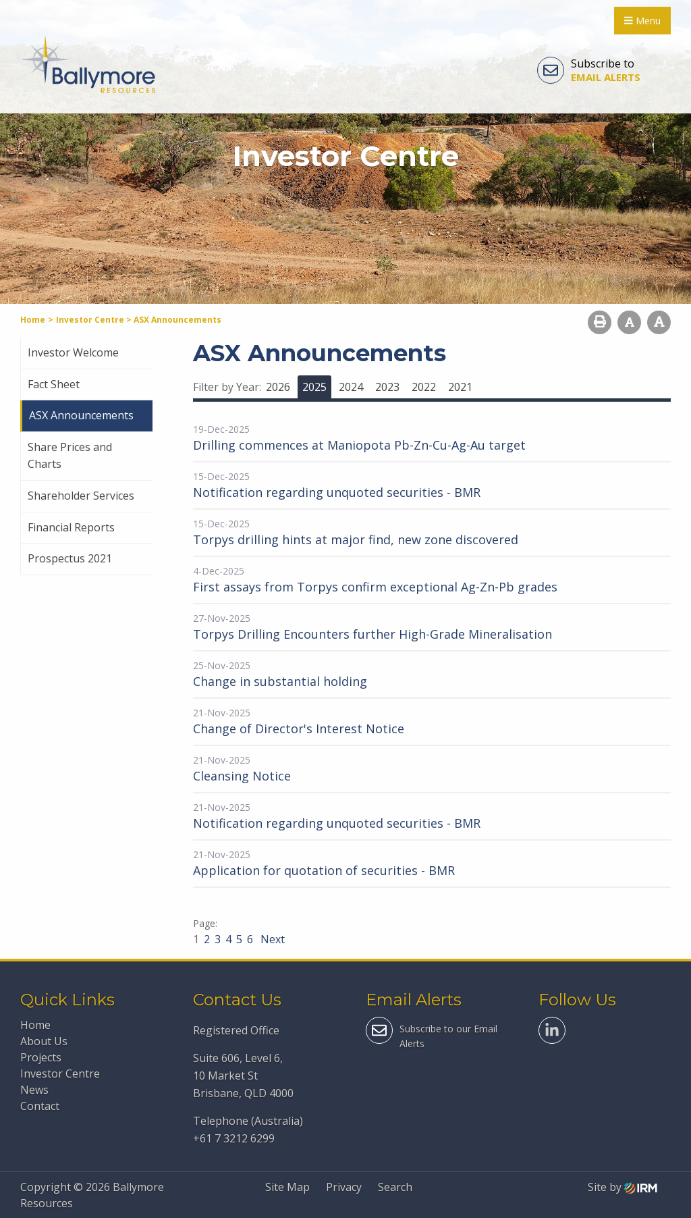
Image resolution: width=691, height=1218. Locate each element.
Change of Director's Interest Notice (298, 728)
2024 (351, 386)
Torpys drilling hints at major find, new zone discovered (355, 539)
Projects (40, 1057)
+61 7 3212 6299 (234, 1138)
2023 (387, 386)
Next (271, 939)
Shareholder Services (81, 495)
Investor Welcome (73, 352)
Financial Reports (71, 527)
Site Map (287, 1187)
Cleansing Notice (242, 776)
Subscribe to (588, 70)
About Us (43, 1041)
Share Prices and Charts (70, 456)
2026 (278, 386)
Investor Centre (60, 1073)
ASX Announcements (81, 415)
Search (395, 1187)
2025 (314, 386)
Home (35, 1024)
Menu (642, 20)
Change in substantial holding (280, 681)
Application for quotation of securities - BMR (324, 870)
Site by (622, 1187)
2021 (460, 386)
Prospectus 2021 (70, 558)
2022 (424, 386)
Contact (39, 1105)
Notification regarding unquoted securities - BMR (336, 492)
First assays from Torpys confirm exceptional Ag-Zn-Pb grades (375, 587)
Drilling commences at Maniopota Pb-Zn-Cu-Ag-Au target (359, 445)
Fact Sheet (54, 384)
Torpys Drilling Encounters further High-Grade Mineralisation (372, 634)
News (34, 1089)
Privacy (344, 1187)
